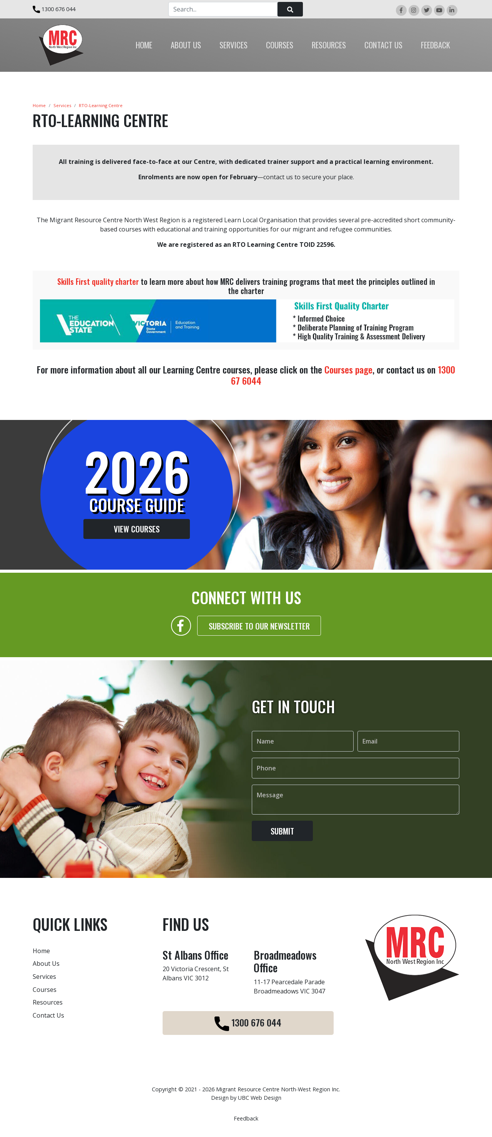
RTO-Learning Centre (101, 105)
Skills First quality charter (98, 281)
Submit (282, 838)
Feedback (246, 1118)
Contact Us (48, 1015)
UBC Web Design (259, 1097)
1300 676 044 (54, 9)
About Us (46, 963)
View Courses (129, 529)
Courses (45, 989)
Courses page (348, 369)
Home (39, 105)
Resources (48, 1002)
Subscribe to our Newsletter (259, 633)
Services (62, 105)
